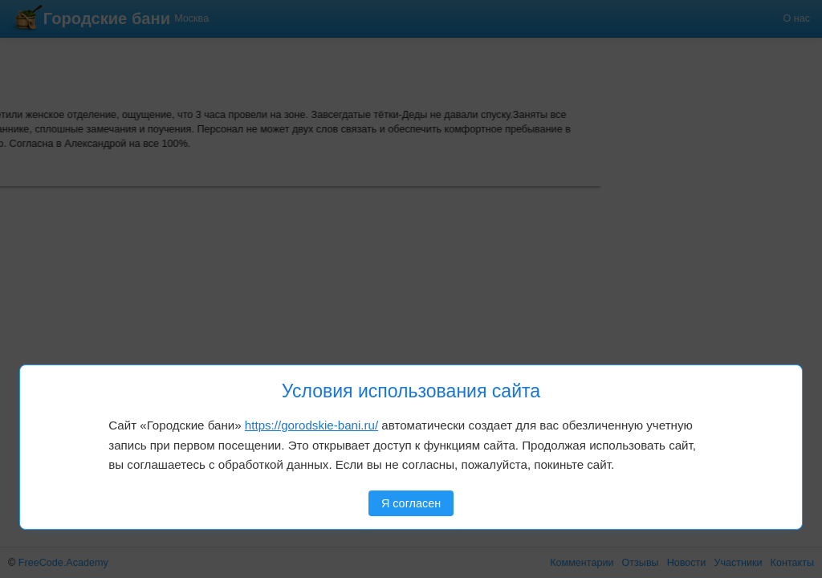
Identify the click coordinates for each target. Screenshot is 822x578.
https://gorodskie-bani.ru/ (311, 425)
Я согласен (411, 503)
